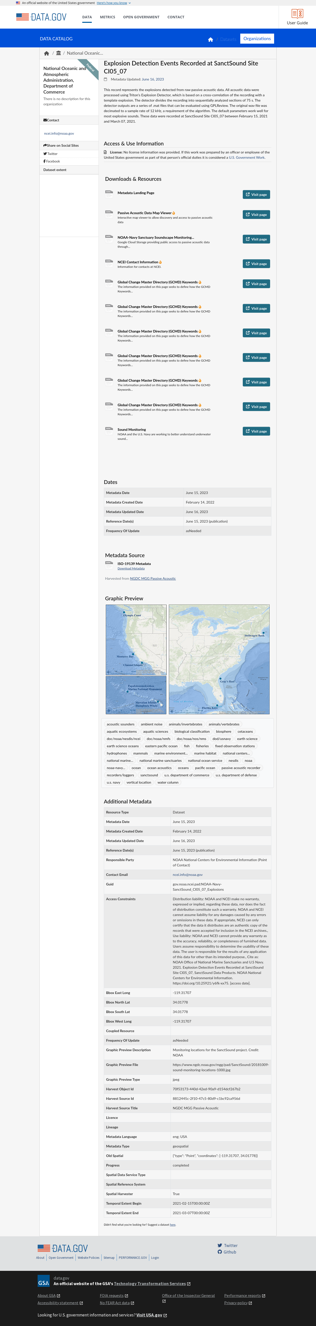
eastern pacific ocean (161, 746)
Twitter (50, 154)
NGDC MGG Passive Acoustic (153, 578)
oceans (183, 768)
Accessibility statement (58, 1302)
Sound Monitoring (132, 429)
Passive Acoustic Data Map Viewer (145, 213)
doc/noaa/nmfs (158, 738)
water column (167, 782)
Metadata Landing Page (136, 193)
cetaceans (245, 731)
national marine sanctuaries (161, 760)
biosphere (223, 731)
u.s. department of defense (236, 775)
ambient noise (152, 724)
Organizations (257, 38)
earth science (247, 738)
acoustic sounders (120, 724)
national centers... (236, 753)
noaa (248, 760)
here (173, 1224)
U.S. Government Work (247, 157)
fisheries (202, 746)
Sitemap (109, 1258)
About (40, 1258)
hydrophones (117, 753)
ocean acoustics (159, 768)
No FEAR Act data (115, 1302)
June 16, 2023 (153, 79)
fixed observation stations (235, 746)
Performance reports (242, 1295)
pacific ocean (205, 768)
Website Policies (88, 1258)
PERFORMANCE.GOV (133, 1258)
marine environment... (171, 753)
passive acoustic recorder (240, 768)
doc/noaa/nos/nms (191, 738)
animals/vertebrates (224, 724)
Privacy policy (236, 1302)
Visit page (256, 194)
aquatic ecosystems (122, 731)
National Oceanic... (85, 53)
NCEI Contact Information (138, 262)
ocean (136, 768)
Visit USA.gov (149, 1315)
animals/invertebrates (185, 724)
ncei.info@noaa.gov (59, 133)
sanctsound (149, 775)
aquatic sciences (155, 731)
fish (187, 746)
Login (155, 1258)
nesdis (234, 760)
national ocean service (205, 760)
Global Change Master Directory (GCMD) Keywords (158, 282)
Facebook (51, 161)
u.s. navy (113, 782)
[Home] (41, 17)
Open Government (61, 1258)
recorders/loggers (120, 775)
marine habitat (205, 753)
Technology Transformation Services (150, 1283)
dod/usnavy (222, 738)
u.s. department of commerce (187, 775)
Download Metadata (131, 568)
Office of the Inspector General (188, 1295)
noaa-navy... (116, 768)
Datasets (228, 39)
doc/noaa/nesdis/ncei (123, 738)
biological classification (192, 731)
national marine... (120, 760)
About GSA (47, 1295)
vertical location (139, 782)
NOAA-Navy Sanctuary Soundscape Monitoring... (156, 237)
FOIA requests (112, 1295)
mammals (140, 753)
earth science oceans (123, 746)
